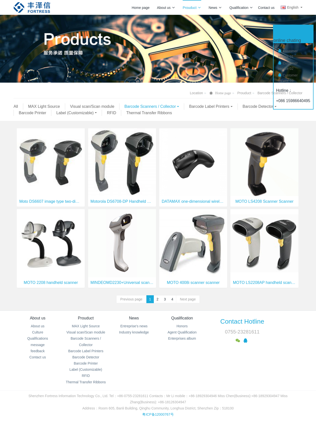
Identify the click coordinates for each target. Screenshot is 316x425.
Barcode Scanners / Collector (150, 106)
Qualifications (37, 338)
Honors (182, 326)
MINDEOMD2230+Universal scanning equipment (122, 282)
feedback (38, 351)
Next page (188, 299)
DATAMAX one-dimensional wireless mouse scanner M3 (193, 201)
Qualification (241, 8)
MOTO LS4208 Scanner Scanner (264, 201)
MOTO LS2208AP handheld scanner (264, 282)
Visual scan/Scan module (92, 106)
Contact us (266, 8)
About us (166, 8)
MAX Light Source (44, 106)
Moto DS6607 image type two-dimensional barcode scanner (50, 201)
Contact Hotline (242, 321)
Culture (37, 332)
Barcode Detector (258, 106)
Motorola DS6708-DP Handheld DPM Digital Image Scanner (122, 201)
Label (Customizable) (75, 113)
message (38, 345)
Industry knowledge (134, 332)
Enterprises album (182, 338)
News (215, 8)
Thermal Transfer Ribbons (149, 113)
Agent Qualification (182, 332)
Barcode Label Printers (209, 106)
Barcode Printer (32, 113)
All (16, 106)
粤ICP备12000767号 (158, 414)
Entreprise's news (133, 326)
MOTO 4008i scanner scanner (193, 282)
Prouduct (192, 8)
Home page (140, 8)
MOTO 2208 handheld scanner (51, 282)
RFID (111, 113)
